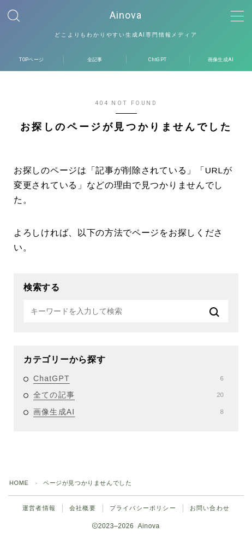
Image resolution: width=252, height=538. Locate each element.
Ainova (126, 15)
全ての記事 (128, 394)
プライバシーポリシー (143, 508)
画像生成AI (128, 411)
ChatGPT (128, 378)
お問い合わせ (210, 508)
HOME (18, 482)
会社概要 (82, 508)
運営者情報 (39, 508)
